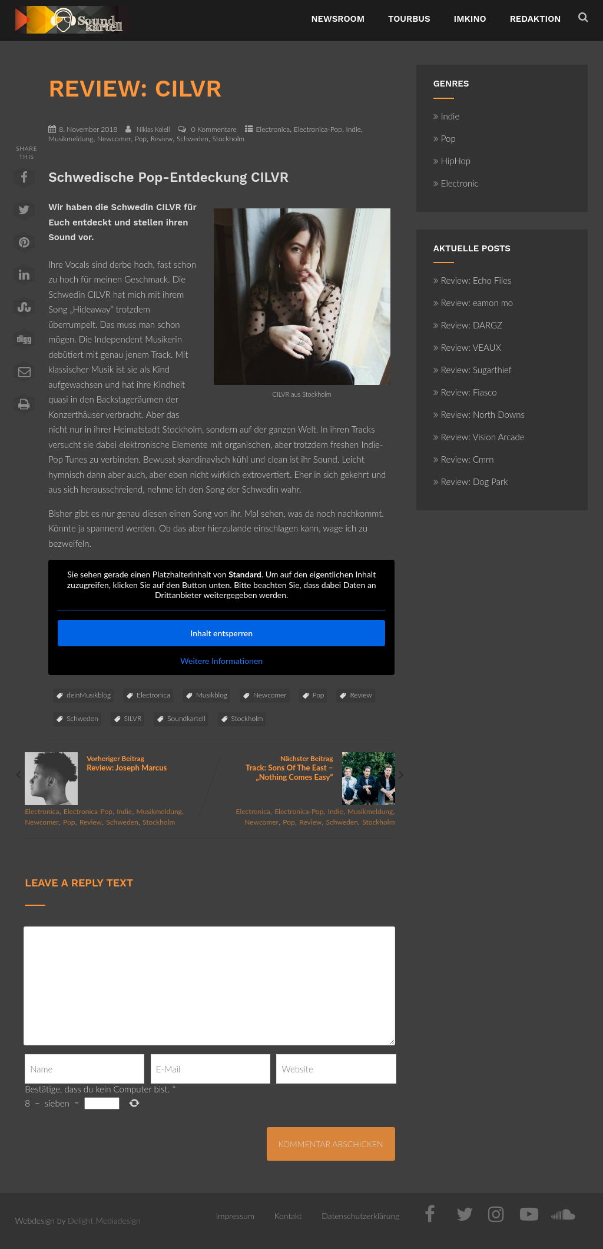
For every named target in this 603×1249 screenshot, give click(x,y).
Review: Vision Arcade (479, 436)
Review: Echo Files (472, 280)
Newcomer (114, 138)
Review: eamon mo (473, 302)
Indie (353, 129)
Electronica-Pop (318, 129)
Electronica (273, 129)
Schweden (192, 138)
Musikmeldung (70, 138)
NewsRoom (338, 19)
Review (162, 138)
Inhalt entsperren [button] (221, 633)
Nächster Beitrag (302, 768)
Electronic (456, 183)
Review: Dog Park (470, 481)
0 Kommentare (214, 129)
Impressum (235, 1216)
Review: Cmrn (463, 459)
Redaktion (535, 19)
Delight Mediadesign (104, 1220)
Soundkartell (186, 718)
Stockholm (229, 138)
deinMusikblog (89, 694)
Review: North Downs (479, 414)
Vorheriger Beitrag (117, 763)
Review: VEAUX (467, 347)
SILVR (133, 718)
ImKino (470, 19)
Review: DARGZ (467, 325)
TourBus (409, 19)
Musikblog (211, 694)
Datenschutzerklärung (360, 1216)
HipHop (452, 160)
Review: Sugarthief (472, 369)
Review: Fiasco (465, 392)
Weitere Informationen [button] (221, 661)
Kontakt (288, 1216)
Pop (141, 138)
